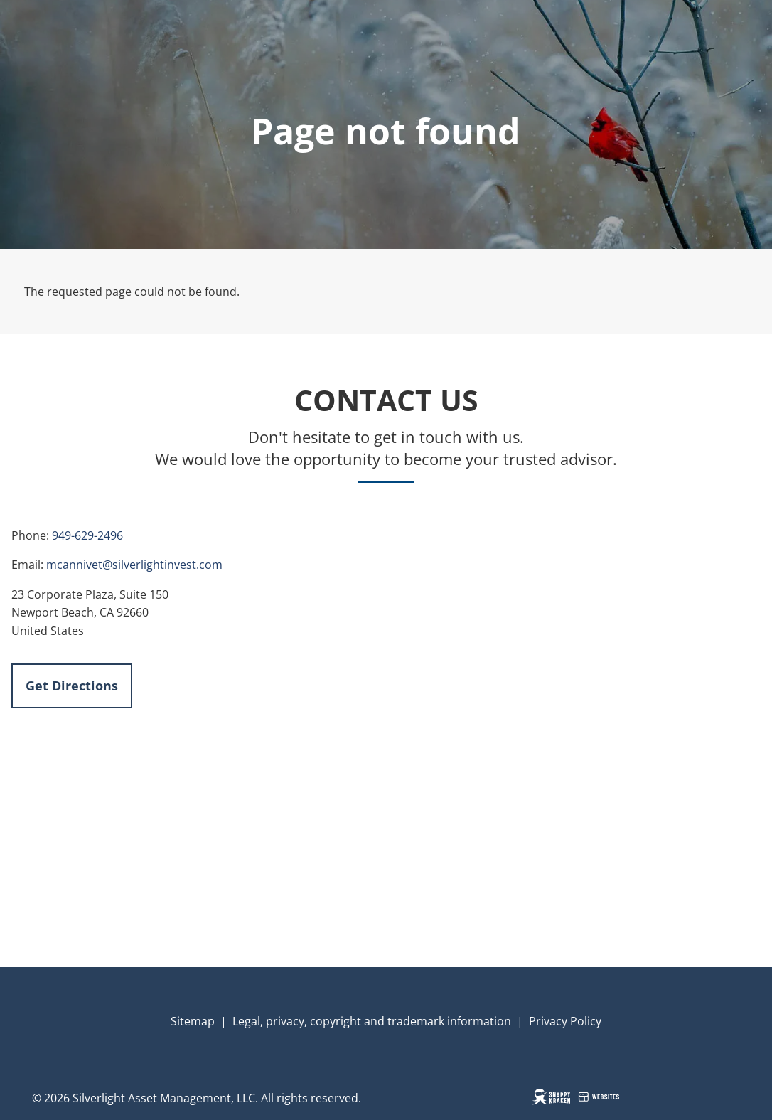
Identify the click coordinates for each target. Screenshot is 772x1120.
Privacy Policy (565, 1021)
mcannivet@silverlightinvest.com (134, 564)
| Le (230, 1021)
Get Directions (72, 685)
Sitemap (193, 1021)
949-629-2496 (87, 535)
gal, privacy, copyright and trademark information (378, 1021)
